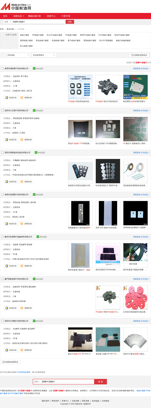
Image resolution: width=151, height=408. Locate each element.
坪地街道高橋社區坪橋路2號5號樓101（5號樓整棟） (33, 175)
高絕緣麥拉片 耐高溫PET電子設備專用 (80, 227)
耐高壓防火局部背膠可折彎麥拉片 (135, 101)
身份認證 (38, 68)
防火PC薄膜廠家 (106, 40)
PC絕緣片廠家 (71, 35)
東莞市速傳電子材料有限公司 (16, 194)
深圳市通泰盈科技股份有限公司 (17, 152)
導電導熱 (24, 287)
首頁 (5, 16)
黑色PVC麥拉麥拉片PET (135, 354)
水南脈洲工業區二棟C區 (22, 91)
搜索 (70, 22)
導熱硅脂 (16, 202)
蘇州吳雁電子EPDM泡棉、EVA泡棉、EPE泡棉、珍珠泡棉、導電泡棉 (108, 269)
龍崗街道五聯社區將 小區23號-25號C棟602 (30, 343)
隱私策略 (85, 401)
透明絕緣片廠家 (26, 40)
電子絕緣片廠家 (74, 40)
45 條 (15, 338)
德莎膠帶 (31, 329)
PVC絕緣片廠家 (104, 35)
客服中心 (65, 401)
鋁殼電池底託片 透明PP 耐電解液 (108, 185)
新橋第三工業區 (18, 133)
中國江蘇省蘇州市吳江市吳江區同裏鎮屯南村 (30, 259)
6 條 (14, 128)
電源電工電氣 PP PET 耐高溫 (108, 354)
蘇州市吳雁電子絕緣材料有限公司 (18, 237)
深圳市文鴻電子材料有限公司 (16, 321)
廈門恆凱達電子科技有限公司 (16, 279)
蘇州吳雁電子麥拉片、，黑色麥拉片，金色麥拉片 (80, 270)
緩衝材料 (32, 160)
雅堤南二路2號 (18, 217)
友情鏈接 (105, 401)
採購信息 (18, 16)
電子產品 (24, 76)
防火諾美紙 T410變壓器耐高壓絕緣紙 (108, 143)
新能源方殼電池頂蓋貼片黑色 (80, 185)
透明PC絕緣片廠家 (87, 35)
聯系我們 (55, 401)
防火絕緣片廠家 (26, 46)
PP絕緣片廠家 (38, 35)
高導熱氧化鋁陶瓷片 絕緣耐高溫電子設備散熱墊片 (135, 227)
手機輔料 (16, 160)
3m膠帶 (16, 329)
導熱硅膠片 (25, 202)
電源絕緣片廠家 (89, 40)
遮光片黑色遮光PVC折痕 (108, 101)
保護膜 (15, 244)
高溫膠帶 (22, 244)
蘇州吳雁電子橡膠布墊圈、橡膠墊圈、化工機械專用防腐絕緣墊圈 (135, 269)
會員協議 (95, 401)
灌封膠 (33, 202)
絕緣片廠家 (24, 35)
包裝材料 (16, 76)
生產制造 (16, 81)
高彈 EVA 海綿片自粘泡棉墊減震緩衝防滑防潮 (108, 227)
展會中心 (51, 16)
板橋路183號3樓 (19, 301)
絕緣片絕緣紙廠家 (123, 40)
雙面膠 (29, 244)
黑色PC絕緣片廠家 (122, 35)
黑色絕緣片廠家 (42, 40)
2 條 (14, 296)
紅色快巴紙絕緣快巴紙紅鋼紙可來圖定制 (135, 312)
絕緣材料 (16, 287)
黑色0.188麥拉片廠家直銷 (108, 312)
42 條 (15, 212)
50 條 (15, 254)
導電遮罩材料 (28, 118)
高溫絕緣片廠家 (58, 40)
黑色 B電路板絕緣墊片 (80, 143)
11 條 (15, 86)
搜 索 (100, 381)
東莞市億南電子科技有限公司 (16, 68)
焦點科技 (78, 404)
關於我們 (45, 401)
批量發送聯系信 (139, 55)
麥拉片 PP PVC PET (80, 354)
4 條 (14, 170)
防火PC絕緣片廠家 (54, 35)
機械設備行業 (34, 16)
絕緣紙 (37, 118)
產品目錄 (10, 29)
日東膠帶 (23, 329)
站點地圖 (75, 401)
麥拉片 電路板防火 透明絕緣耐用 (135, 143)
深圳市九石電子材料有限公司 (16, 110)
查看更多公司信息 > (141, 68)
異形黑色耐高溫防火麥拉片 (80, 101)
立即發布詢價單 (24, 372)
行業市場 (66, 16)
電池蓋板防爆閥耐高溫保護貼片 (135, 185)
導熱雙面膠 (17, 118)
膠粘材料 (24, 160)
